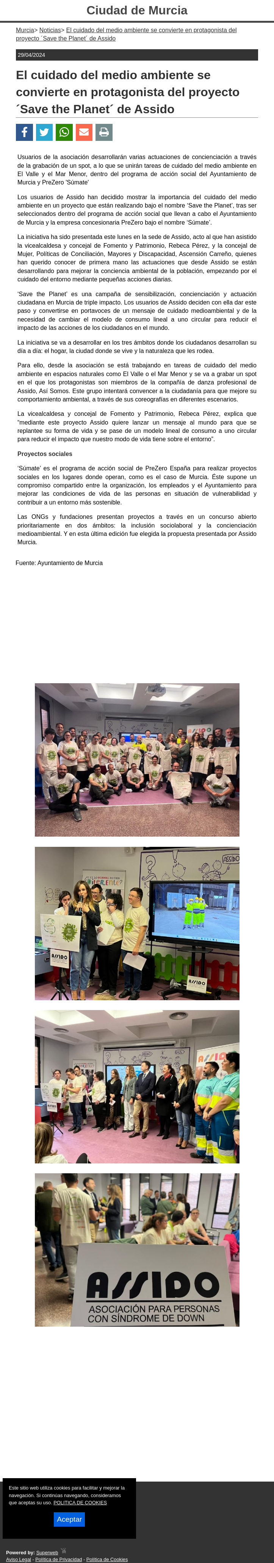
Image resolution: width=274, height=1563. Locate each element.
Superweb (47, 1552)
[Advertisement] (137, 626)
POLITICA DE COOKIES (80, 1502)
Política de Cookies (107, 1559)
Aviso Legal (18, 1559)
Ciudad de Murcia (137, 10)
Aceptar (69, 1519)
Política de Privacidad (58, 1559)
